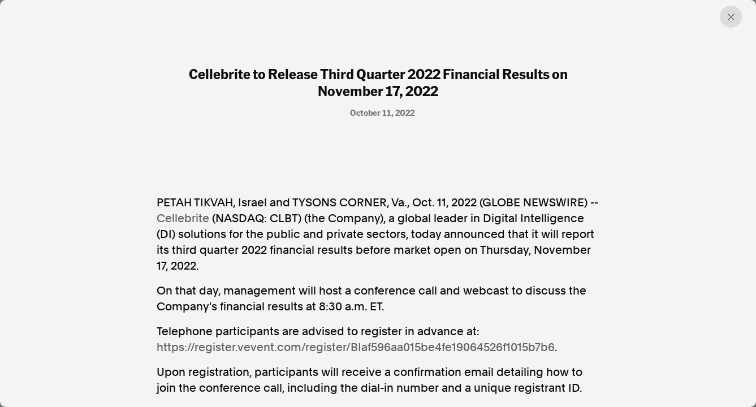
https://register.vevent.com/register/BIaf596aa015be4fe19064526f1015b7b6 (356, 347)
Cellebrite (183, 218)
